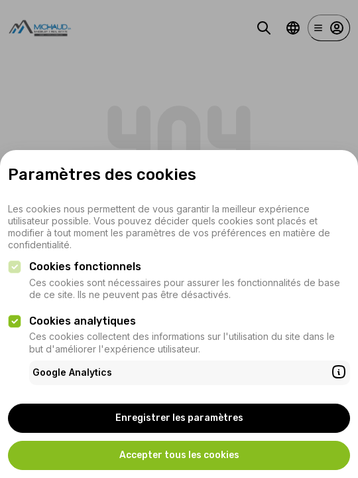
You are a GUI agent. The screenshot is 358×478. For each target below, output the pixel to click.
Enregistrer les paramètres (179, 418)
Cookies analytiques (82, 321)
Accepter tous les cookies (179, 455)
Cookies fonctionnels (85, 266)
